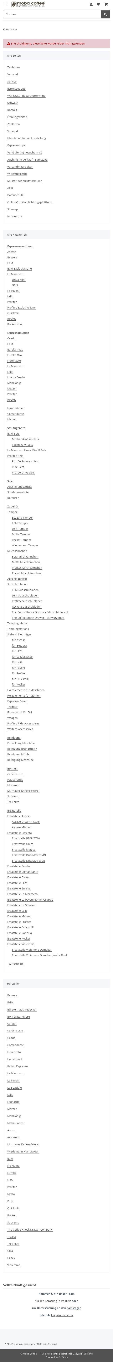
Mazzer (12, 388)
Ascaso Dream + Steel (26, 821)
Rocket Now (14, 324)
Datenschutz (15, 195)
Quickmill (13, 313)
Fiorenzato (14, 360)
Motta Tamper (21, 534)
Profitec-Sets (15, 456)
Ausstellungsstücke (19, 486)
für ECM (17, 651)
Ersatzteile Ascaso (18, 816)
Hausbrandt (15, 779)
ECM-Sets (13, 433)
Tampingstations (18, 629)
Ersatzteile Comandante (22, 872)
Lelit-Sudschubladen (25, 595)
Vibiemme (13, 1265)
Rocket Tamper (21, 540)
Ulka (10, 1251)
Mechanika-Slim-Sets (25, 439)
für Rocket (18, 684)
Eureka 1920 (15, 349)
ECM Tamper (20, 523)
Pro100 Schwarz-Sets (25, 461)
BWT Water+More (18, 1016)
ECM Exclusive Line (19, 268)
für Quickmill (20, 679)
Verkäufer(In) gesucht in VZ (24, 152)
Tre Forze (13, 802)
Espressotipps (16, 88)
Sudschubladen (17, 584)
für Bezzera (19, 645)
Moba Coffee (15, 1123)
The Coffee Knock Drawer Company (30, 1229)
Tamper (12, 512)
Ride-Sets (18, 467)
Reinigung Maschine (20, 760)
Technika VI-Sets (22, 444)
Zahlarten (13, 67)
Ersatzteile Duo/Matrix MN (29, 855)
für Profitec (19, 673)
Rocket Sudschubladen (26, 606)
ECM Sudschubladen (25, 590)
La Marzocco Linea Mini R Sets (26, 450)
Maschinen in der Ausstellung (26, 138)
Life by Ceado (16, 377)
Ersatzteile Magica (23, 849)
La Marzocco (15, 274)
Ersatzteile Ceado (18, 866)
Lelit (10, 296)
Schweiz (12, 103)
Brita (10, 1002)
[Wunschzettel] (98, 4)
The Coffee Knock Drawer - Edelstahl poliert (40, 612)
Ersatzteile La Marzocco (22, 894)
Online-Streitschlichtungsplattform (29, 202)
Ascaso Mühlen (22, 827)
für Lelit (17, 662)
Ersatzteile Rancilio (19, 933)
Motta (11, 1194)
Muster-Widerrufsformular (24, 181)
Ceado (11, 338)
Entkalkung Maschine (21, 743)
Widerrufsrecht (17, 174)
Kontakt (12, 110)
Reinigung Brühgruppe (22, 749)
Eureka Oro (14, 355)
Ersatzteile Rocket (18, 938)
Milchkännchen (17, 551)
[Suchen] (52, 14)
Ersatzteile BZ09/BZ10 (26, 838)
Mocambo (13, 785)
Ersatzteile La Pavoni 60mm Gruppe (30, 899)
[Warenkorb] (106, 4)
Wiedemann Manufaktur (23, 1151)
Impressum (14, 216)
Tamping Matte (17, 623)
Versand (12, 74)
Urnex (11, 1258)
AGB (10, 188)
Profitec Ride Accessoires (23, 723)
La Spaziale (14, 1087)
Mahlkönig (14, 383)
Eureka (11, 1173)
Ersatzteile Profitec (19, 922)
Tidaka (11, 1236)
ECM (10, 263)
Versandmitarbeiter (20, 166)
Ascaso (11, 252)
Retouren (13, 498)
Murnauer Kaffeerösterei (23, 791)
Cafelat (11, 1023)
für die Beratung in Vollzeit (53, 1301)
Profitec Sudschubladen (27, 601)
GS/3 (15, 285)
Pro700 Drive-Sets (23, 472)
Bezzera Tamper (22, 517)
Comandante (15, 414)
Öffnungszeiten (17, 117)
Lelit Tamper (20, 528)
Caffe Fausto (15, 774)
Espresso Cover (17, 701)
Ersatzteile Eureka (18, 888)
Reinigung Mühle (18, 754)
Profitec (12, 302)
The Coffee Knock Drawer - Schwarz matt (38, 618)
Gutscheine (16, 964)
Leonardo (13, 1102)
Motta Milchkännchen (26, 562)
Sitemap (12, 209)
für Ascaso (18, 640)
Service (12, 81)
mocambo (13, 1137)
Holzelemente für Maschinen (26, 690)
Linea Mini (18, 279)
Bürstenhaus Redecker (22, 1009)
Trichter (12, 707)
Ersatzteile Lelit (17, 910)
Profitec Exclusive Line (21, 307)
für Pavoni (18, 668)
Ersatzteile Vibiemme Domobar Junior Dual (39, 955)
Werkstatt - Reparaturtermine (26, 95)
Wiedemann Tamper (25, 545)
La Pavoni (13, 291)
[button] (91, 4)
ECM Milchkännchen (25, 556)
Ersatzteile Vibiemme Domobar (32, 949)
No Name (13, 1165)
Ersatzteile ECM (17, 883)
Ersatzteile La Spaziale (21, 905)
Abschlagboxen (17, 579)
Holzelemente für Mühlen (23, 695)
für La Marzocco (22, 656)
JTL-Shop (63, 1357)
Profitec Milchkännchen (27, 567)
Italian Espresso (17, 1066)
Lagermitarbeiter (62, 1315)
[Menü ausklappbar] (5, 2)
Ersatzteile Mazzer (19, 916)
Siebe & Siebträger (19, 634)
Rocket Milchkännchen (26, 573)
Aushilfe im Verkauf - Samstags (27, 159)
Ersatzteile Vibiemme (20, 944)
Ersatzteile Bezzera (19, 833)
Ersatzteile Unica (22, 844)
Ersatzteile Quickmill (20, 927)
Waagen (12, 718)
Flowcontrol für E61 (19, 712)
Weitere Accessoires (20, 729)
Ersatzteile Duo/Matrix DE (28, 860)
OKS (10, 1180)
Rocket (11, 318)
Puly (10, 1201)
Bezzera (12, 257)
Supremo (13, 796)
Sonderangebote (18, 492)
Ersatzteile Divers (18, 877)
